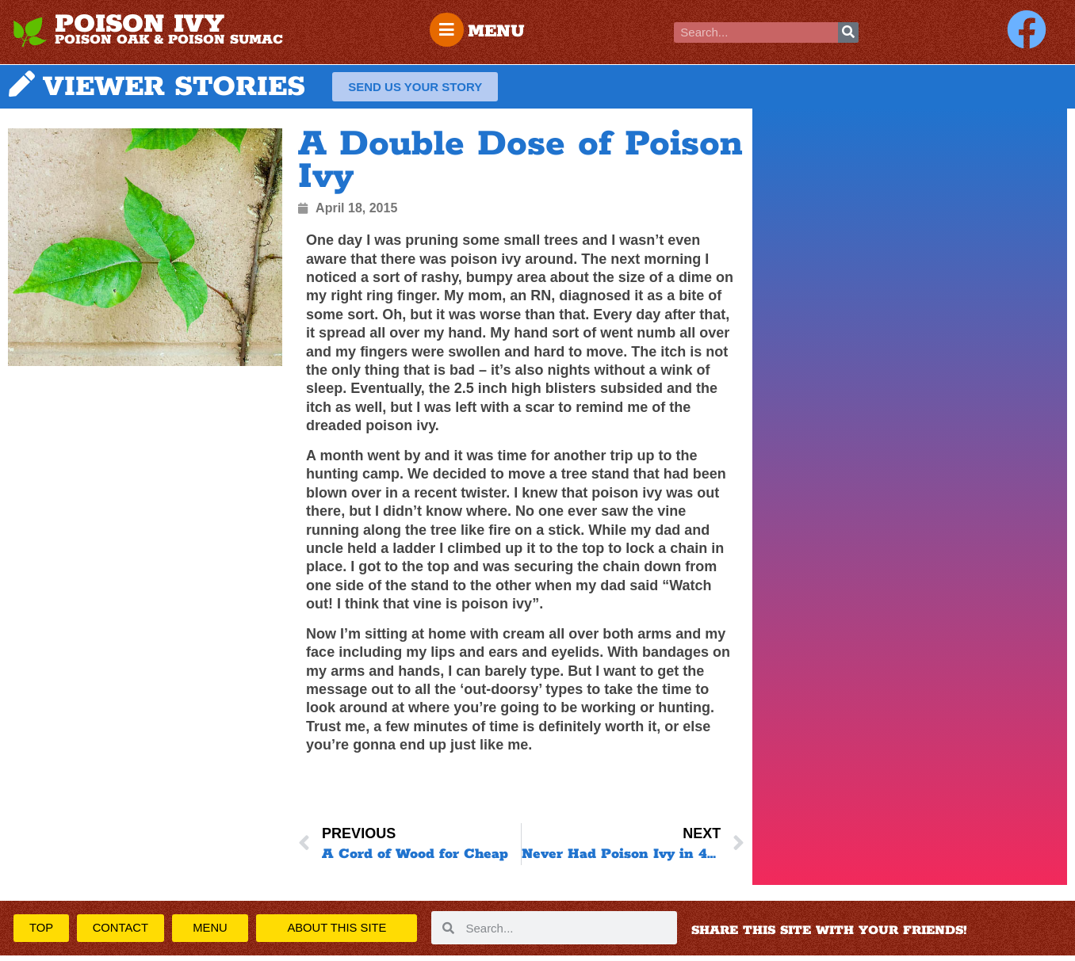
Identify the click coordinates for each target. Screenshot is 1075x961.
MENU (498, 32)
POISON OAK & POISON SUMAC (169, 39)
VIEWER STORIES (174, 88)
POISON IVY (139, 24)
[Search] (848, 32)
